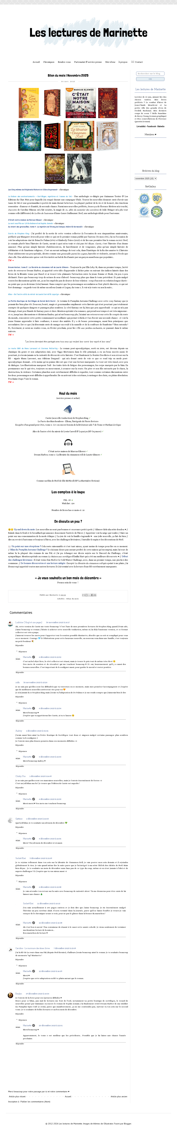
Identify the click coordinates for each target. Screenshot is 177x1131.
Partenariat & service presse (88, 62)
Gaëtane (18, 818)
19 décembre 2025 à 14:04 (37, 993)
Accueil (36, 62)
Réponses (23, 652)
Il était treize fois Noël (44, 560)
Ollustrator (108, 1123)
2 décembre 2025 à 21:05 (37, 818)
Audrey (18, 730)
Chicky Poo (20, 776)
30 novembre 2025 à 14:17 (58, 622)
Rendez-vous (64, 62)
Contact (139, 62)
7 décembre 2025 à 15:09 (65, 948)
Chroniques (48, 62)
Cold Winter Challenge (71, 560)
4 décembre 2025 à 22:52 (50, 657)
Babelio (160, 126)
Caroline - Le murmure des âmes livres (32, 948)
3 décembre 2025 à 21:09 (41, 858)
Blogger (127, 1123)
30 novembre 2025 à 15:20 (35, 682)
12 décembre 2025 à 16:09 (50, 971)
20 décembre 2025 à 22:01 (50, 1025)
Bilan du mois (72, 599)
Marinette (27, 656)
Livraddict (141, 126)
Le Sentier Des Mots (99, 355)
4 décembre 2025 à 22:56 (50, 838)
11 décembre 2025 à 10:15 (48, 903)
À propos (122, 62)
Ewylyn (18, 993)
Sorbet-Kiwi (20, 858)
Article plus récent (17, 1096)
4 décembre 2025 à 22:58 (50, 887)
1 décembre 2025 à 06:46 (37, 731)
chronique (64, 189)
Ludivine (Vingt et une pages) (28, 622)
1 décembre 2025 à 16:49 (40, 776)
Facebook (151, 126)
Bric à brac (110, 62)
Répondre (19, 645)
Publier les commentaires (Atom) (35, 1101)
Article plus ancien (119, 1096)
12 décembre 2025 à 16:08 (50, 923)
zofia (17, 682)
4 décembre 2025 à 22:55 (50, 799)
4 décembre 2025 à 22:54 (50, 708)
